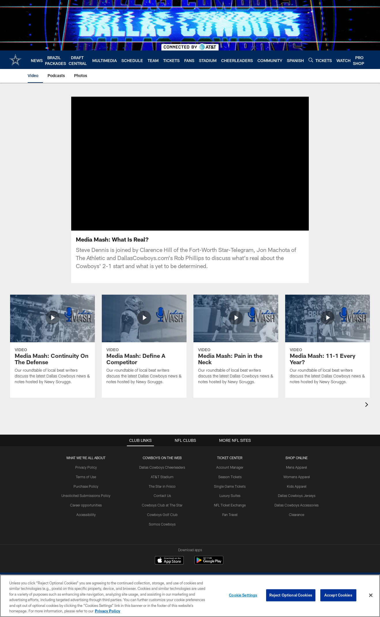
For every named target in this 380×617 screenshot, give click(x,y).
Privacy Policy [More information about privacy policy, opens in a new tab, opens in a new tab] (107, 611)
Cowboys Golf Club (162, 515)
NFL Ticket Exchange (230, 505)
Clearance (296, 515)
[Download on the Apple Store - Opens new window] (169, 561)
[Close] (370, 595)
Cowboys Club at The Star (162, 505)
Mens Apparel (296, 467)
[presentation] (367, 405)
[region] (190, 596)
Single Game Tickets (230, 486)
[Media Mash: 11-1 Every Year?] (327, 343)
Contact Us (162, 495)
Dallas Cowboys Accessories (296, 505)
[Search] (310, 60)
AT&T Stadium (162, 477)
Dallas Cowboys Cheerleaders (162, 467)
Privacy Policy (86, 467)
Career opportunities (86, 505)
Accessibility (86, 515)
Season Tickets (230, 477)
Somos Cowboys (162, 524)
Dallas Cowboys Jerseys (296, 495)
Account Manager (229, 467)
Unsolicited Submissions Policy (85, 495)
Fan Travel (230, 515)
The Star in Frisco (162, 486)
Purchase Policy (86, 486)
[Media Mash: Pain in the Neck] (235, 343)
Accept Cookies (338, 595)
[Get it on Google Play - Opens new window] (209, 563)
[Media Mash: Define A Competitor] (144, 343)
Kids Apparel (296, 486)
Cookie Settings (243, 595)
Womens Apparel (296, 477)
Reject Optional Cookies (290, 595)
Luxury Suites (229, 495)
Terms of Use (86, 477)
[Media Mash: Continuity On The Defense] (52, 343)
